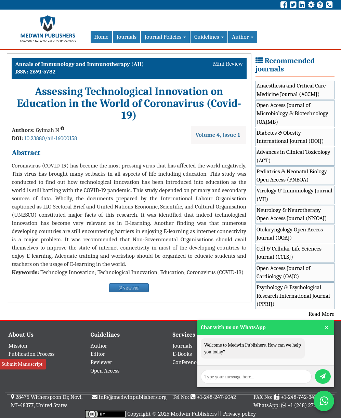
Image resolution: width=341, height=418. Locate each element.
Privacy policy (239, 413)
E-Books (182, 354)
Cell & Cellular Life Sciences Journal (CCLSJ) (289, 252)
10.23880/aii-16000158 (50, 138)
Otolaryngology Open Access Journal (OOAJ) (290, 233)
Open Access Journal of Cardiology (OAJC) (283, 272)
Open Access (105, 370)
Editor (98, 354)
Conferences (187, 362)
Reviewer (102, 362)
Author (242, 36)
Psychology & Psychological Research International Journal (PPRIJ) (293, 295)
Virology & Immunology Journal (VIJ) (294, 194)
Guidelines (209, 36)
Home (101, 36)
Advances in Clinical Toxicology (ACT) (293, 156)
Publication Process (32, 354)
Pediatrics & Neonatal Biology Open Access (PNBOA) (292, 175)
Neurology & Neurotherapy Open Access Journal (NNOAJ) (292, 214)
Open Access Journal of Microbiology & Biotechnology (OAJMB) (292, 113)
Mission (18, 345)
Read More (321, 314)
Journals (126, 36)
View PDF (129, 288)
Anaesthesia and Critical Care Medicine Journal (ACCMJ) (291, 89)
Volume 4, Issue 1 (218, 135)
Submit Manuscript (22, 364)
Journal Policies (165, 36)
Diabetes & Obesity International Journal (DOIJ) (290, 137)
